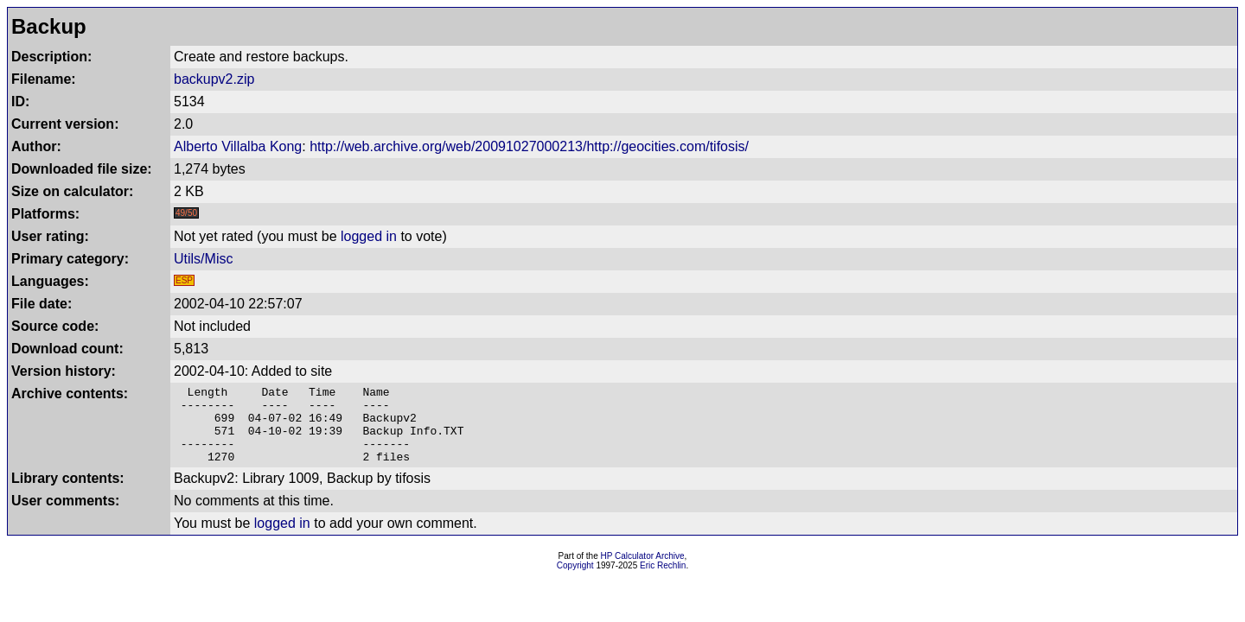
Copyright (575, 581)
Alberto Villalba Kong (238, 146)
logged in (369, 236)
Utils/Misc (203, 258)
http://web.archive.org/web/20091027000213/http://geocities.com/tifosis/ (529, 146)
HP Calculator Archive (643, 571)
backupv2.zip (214, 79)
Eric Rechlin (663, 581)
